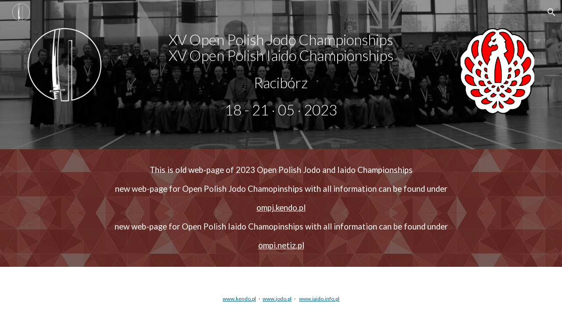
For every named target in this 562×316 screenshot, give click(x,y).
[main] (281, 75)
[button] (551, 12)
